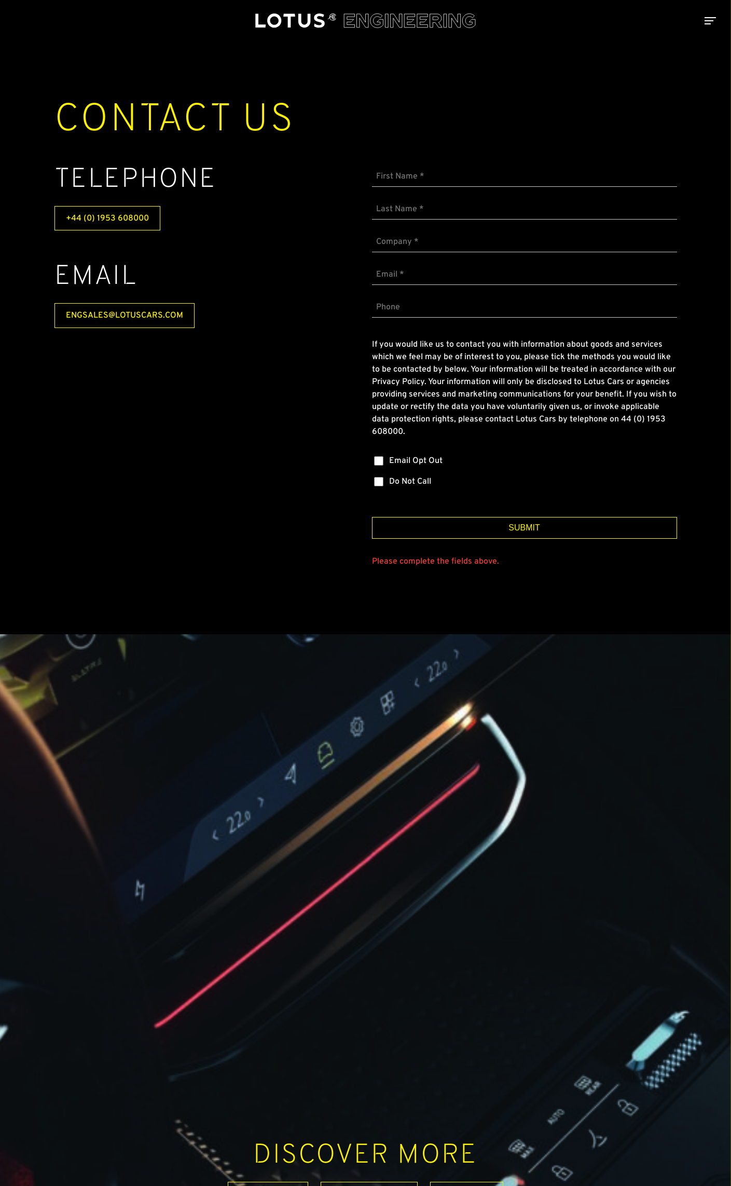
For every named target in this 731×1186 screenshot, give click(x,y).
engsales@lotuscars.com (124, 315)
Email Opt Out (416, 461)
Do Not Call (410, 481)
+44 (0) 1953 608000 (107, 218)
